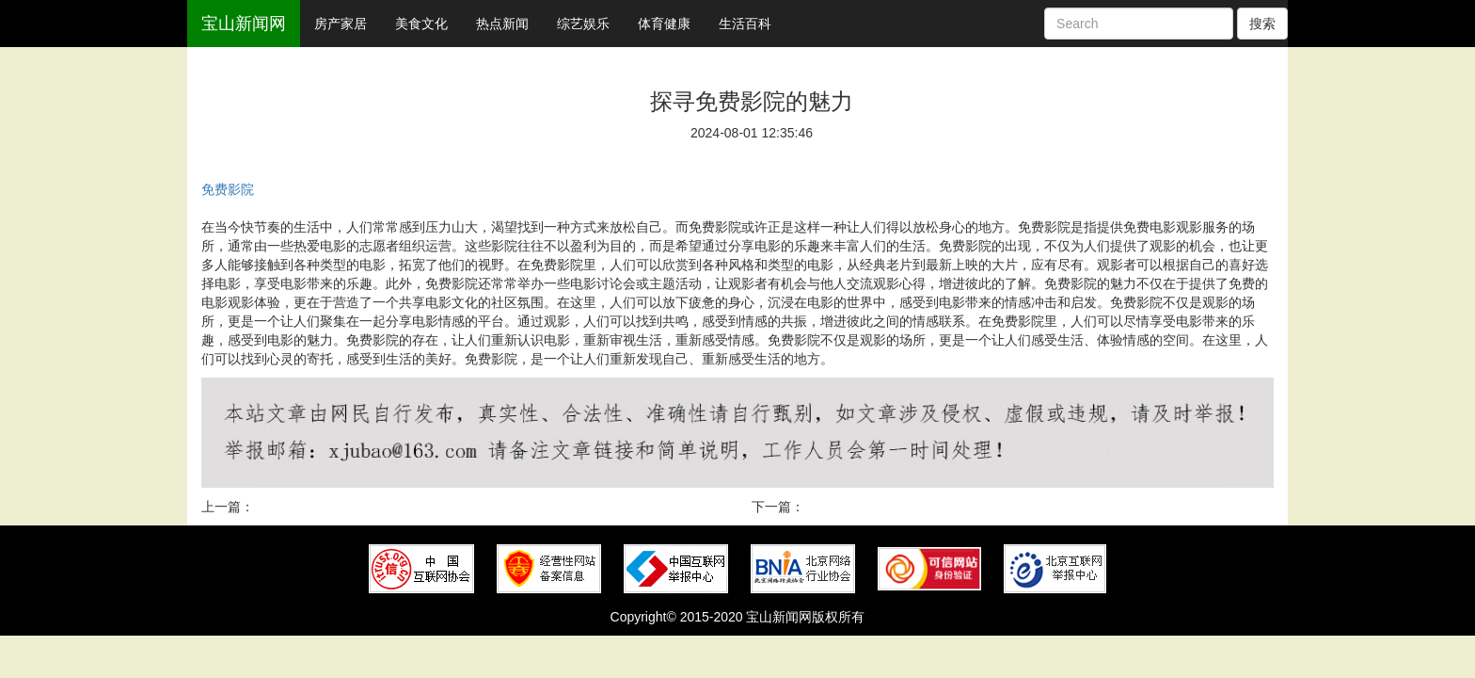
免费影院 (227, 189)
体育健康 (664, 23)
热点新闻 (502, 23)
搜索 (1262, 23)
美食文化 (421, 23)
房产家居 (340, 23)
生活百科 (745, 23)
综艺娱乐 (583, 23)
